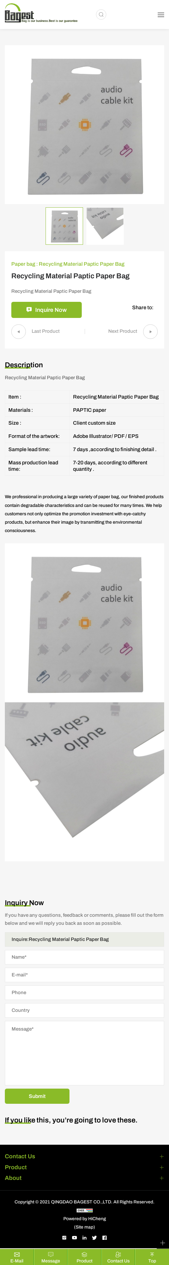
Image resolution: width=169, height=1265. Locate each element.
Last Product (47, 331)
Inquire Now (51, 310)
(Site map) (84, 1227)
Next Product (121, 331)
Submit (37, 1097)
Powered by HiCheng (84, 1219)
